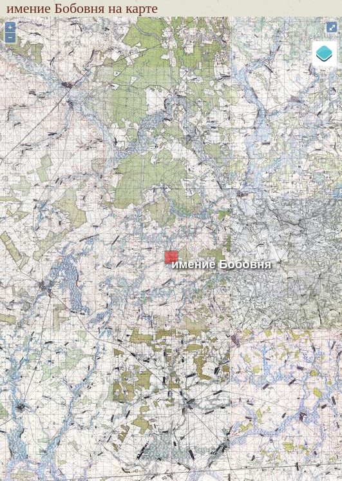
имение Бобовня (221, 264)
